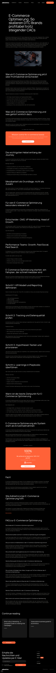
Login (39, 2)
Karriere (38, 657)
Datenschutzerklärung (8, 665)
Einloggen (38, 663)
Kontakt (38, 653)
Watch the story (28, 466)
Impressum (52, 669)
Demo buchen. (9, 513)
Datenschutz (45, 669)
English (43, 2)
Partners (38, 655)
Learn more (28, 141)
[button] (14, 3)
